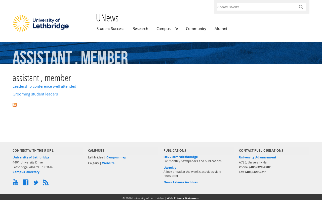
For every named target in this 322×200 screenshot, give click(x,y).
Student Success (110, 28)
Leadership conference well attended (44, 86)
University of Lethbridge (31, 157)
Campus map (116, 157)
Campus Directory (26, 172)
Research (140, 28)
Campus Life (167, 28)
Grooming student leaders (35, 94)
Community (196, 28)
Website (108, 163)
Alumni (221, 28)
